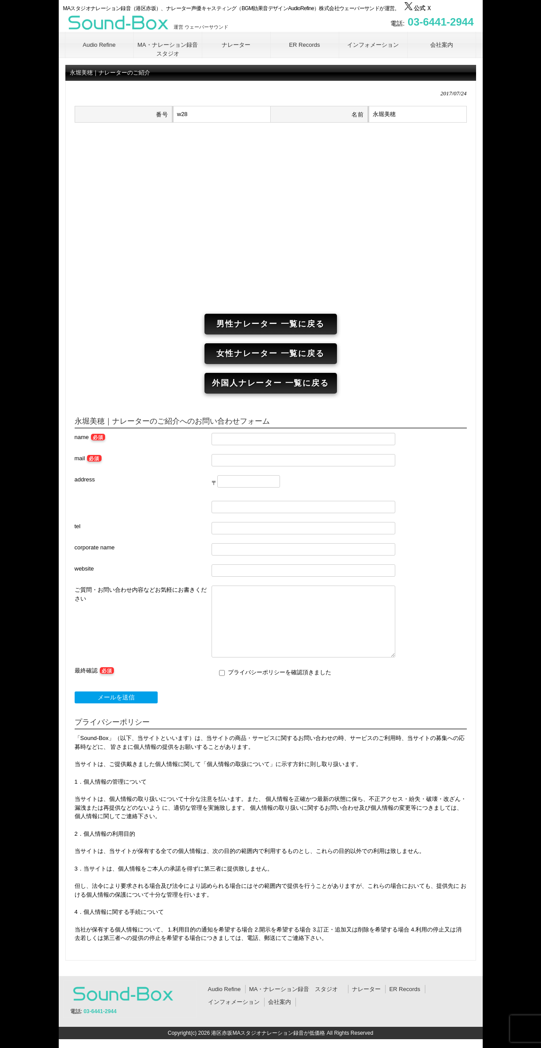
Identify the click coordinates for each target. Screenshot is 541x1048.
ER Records (404, 989)
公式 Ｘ (418, 8)
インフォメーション (234, 1002)
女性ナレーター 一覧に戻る (270, 353)
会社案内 (279, 1002)
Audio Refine (224, 989)
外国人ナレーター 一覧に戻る (270, 383)
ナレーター (366, 989)
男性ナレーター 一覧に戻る (270, 323)
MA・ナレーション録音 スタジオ (296, 989)
